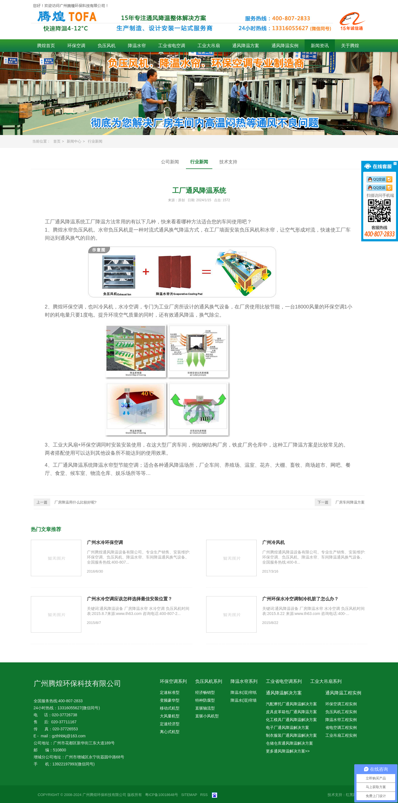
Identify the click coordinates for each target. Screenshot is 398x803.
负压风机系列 (208, 681)
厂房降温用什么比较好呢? (65, 502)
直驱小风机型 (207, 716)
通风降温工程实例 (343, 692)
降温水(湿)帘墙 (244, 700)
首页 (57, 141)
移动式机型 (170, 708)
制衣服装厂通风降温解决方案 (291, 735)
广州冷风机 (273, 542)
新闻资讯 (320, 45)
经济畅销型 (205, 692)
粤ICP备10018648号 (161, 795)
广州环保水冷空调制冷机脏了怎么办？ (300, 598)
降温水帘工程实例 (341, 719)
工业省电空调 (171, 45)
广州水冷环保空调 (105, 542)
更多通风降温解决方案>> (288, 751)
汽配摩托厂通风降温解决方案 (291, 704)
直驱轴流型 (205, 708)
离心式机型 (170, 731)
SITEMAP (189, 795)
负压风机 (107, 45)
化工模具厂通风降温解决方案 (291, 719)
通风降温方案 (245, 45)
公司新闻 (170, 161)
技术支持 (228, 161)
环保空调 (76, 45)
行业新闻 (95, 141)
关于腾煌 (350, 45)
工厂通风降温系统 (65, 222)
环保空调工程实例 (341, 704)
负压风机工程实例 (341, 712)
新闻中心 (74, 141)
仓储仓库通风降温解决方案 (289, 743)
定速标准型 (170, 692)
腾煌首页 (46, 45)
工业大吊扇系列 (326, 681)
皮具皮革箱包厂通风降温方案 (291, 712)
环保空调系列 (173, 681)
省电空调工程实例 (341, 727)
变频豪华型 (170, 700)
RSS (204, 795)
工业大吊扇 (208, 45)
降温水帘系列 (244, 681)
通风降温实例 (285, 45)
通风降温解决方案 (284, 692)
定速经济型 (170, 724)
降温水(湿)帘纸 (244, 692)
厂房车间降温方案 (340, 502)
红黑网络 (353, 795)
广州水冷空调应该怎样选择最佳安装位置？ (129, 598)
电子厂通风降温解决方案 (287, 727)
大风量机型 (170, 716)
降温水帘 (137, 45)
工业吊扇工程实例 (341, 735)
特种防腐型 (205, 700)
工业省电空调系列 (284, 681)
